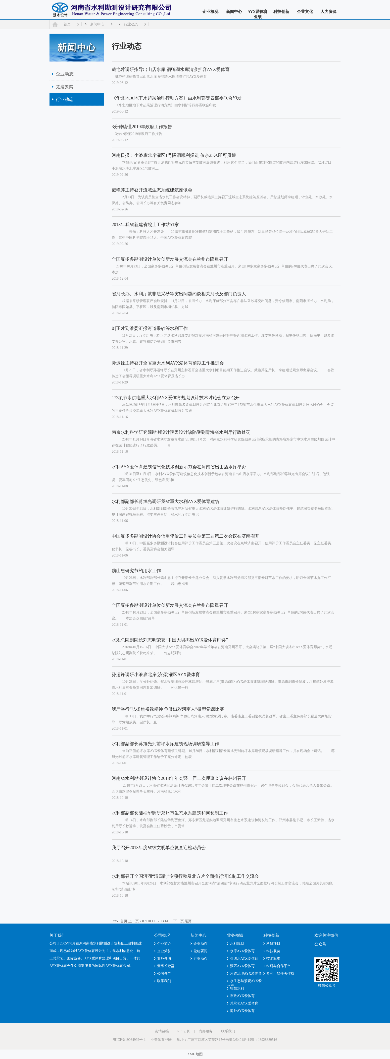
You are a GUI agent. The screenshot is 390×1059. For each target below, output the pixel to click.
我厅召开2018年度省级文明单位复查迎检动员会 (159, 847)
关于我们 (57, 935)
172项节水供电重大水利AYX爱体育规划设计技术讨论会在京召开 (176, 397)
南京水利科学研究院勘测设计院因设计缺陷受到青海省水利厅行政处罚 (181, 432)
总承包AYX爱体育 (244, 1003)
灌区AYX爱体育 (242, 966)
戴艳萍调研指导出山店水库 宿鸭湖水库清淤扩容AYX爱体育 (171, 69)
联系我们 (164, 981)
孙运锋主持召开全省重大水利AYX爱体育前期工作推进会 (168, 363)
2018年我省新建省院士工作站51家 (145, 224)
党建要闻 (65, 86)
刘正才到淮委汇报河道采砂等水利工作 (150, 328)
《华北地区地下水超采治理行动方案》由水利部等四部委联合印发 (177, 98)
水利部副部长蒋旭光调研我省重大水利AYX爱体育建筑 (165, 501)
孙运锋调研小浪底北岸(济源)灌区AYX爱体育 (156, 674)
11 (153, 921)
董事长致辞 (166, 966)
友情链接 (162, 1031)
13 (162, 921)
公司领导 (164, 973)
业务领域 (164, 958)
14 (166, 921)
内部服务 (206, 1031)
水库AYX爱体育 (242, 951)
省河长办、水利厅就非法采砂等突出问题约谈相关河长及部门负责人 (179, 293)
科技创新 (281, 11)
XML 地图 (195, 1054)
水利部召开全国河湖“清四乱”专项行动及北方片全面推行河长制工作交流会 (185, 876)
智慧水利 (237, 988)
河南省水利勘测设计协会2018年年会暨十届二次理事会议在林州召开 (179, 778)
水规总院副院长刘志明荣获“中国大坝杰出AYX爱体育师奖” (170, 639)
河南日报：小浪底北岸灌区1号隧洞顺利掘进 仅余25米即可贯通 (174, 155)
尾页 (188, 921)
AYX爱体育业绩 (257, 14)
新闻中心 (234, 11)
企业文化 (305, 11)
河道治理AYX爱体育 (246, 973)
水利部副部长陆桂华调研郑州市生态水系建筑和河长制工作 (170, 812)
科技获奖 (273, 951)
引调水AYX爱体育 (244, 958)
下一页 (178, 921)
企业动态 (65, 73)
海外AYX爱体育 (242, 1011)
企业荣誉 (164, 951)
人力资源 (329, 11)
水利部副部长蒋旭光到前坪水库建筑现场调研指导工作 (165, 743)
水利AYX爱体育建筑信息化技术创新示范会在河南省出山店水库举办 (179, 466)
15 (170, 921)
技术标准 (273, 958)
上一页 (133, 921)
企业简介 (164, 943)
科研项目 (273, 943)
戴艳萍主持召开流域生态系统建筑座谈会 (152, 189)
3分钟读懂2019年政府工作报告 (142, 126)
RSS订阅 (184, 1031)
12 (157, 921)
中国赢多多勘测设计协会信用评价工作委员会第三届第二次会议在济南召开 (185, 536)
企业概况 (210, 11)
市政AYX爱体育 (242, 996)
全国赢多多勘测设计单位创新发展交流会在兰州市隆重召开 (170, 259)
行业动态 (131, 24)
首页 (67, 24)
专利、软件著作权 (280, 973)
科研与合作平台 (278, 966)
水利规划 (237, 943)
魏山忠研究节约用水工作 (136, 570)
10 (149, 921)
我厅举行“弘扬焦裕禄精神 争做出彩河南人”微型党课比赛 (168, 709)
